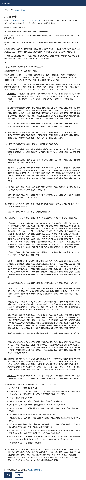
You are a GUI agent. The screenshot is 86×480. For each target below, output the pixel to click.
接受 (8, 475)
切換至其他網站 (19, 10)
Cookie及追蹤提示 (35, 470)
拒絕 (18, 475)
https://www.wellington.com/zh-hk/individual (24, 20)
